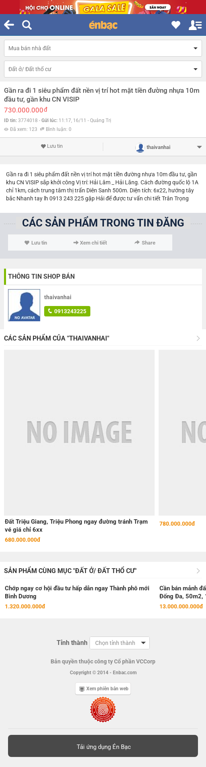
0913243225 (67, 311)
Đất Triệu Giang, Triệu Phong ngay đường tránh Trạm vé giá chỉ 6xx (76, 525)
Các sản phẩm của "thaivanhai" (56, 338)
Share (145, 243)
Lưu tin (52, 146)
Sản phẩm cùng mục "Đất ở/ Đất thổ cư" (70, 571)
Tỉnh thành (72, 643)
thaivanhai (57, 297)
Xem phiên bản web (104, 689)
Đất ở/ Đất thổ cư (29, 69)
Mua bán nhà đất (29, 48)
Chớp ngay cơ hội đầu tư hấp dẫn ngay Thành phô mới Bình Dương (77, 592)
